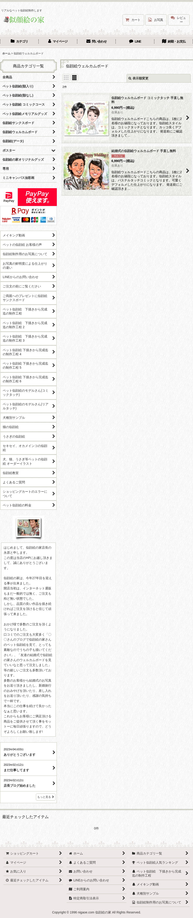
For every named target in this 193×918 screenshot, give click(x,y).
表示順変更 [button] (138, 78)
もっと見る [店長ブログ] (45, 797)
